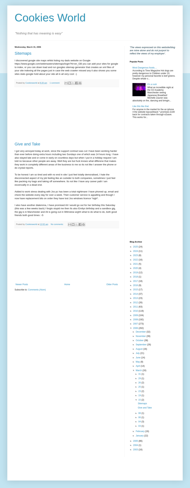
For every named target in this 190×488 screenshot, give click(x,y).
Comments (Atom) (37, 289)
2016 (136, 285)
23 (139, 391)
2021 (136, 264)
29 (139, 378)
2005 (136, 441)
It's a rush (152, 84)
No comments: (57, 224)
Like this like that (140, 106)
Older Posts (112, 284)
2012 (136, 302)
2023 (136, 255)
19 (139, 395)
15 (139, 400)
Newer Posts (22, 284)
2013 (136, 298)
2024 (136, 251)
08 (139, 413)
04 (139, 421)
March (139, 370)
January (140, 435)
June (138, 357)
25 (139, 387)
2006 (136, 328)
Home (67, 284)
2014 (136, 294)
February (140, 431)
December (141, 332)
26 (139, 382)
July (138, 353)
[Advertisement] (66, 114)
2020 (136, 268)
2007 (136, 323)
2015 (136, 289)
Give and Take (27, 144)
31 (139, 374)
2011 (136, 306)
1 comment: (55, 83)
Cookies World (50, 18)
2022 (136, 259)
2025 (136, 246)
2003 (136, 449)
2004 (136, 445)
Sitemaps (23, 53)
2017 (136, 281)
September (141, 344)
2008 (136, 319)
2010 (136, 311)
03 (139, 426)
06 (139, 417)
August (139, 349)
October (140, 340)
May (138, 362)
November (141, 336)
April (138, 366)
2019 (136, 272)
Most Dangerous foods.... (144, 67)
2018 (136, 276)
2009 (136, 315)
